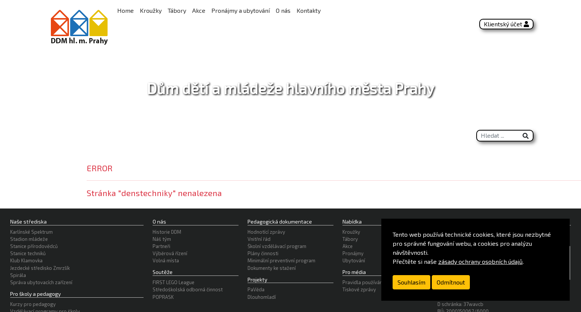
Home (125, 10)
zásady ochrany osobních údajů (480, 261)
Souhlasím (411, 282)
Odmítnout (451, 282)
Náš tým (162, 239)
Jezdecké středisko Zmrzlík (40, 268)
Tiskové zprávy (359, 289)
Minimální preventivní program (281, 260)
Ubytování (353, 260)
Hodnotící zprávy (266, 232)
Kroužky (151, 10)
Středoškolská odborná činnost (188, 289)
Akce (198, 10)
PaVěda (256, 289)
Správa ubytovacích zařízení (41, 282)
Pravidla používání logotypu (373, 282)
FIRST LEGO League (173, 282)
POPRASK (163, 297)
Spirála (18, 275)
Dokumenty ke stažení (272, 268)
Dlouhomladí (262, 297)
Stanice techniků (28, 253)
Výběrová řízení (170, 253)
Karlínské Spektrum (31, 232)
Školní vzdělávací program (277, 246)
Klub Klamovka (26, 260)
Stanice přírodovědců (34, 246)
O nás (283, 10)
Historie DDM (167, 232)
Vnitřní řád (259, 239)
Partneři (161, 246)
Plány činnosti (263, 253)
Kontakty (309, 10)
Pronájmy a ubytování (240, 10)
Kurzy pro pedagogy (33, 304)
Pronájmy (353, 253)
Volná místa (166, 260)
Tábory (177, 10)
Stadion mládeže (29, 239)
